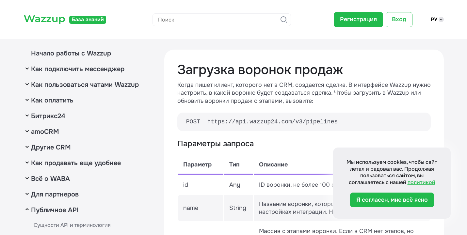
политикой (421, 182)
